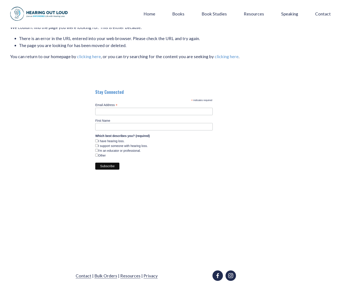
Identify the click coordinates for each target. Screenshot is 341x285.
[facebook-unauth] (217, 275)
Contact (323, 13)
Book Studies (214, 13)
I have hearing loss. (111, 141)
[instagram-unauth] (231, 275)
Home (149, 13)
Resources (254, 13)
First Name (102, 120)
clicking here (89, 56)
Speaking (289, 13)
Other (102, 155)
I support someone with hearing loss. (123, 146)
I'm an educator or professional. (119, 150)
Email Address (106, 105)
